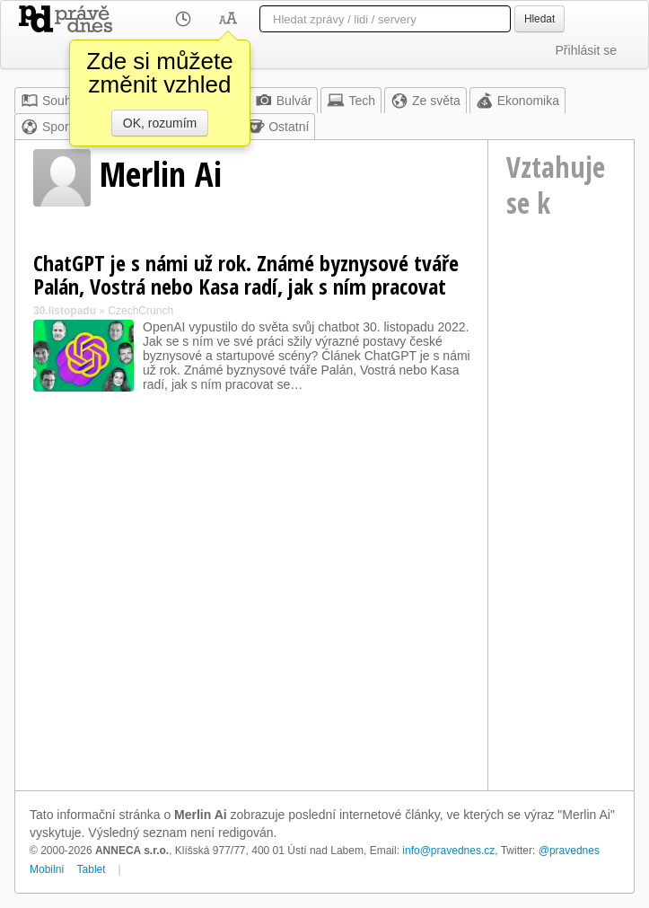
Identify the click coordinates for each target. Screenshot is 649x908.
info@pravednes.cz (448, 850)
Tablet (91, 869)
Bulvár (283, 101)
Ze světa (425, 101)
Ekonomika (517, 101)
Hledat (539, 19)
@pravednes (569, 850)
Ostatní (278, 127)
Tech (351, 101)
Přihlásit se (586, 50)
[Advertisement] (561, 511)
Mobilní (47, 869)
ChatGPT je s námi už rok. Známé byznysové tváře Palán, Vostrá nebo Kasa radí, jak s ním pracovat (246, 274)
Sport (46, 127)
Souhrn (52, 101)
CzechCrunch (140, 310)
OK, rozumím (160, 123)
